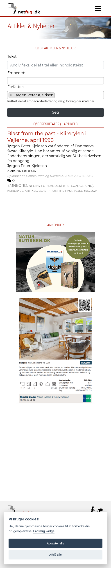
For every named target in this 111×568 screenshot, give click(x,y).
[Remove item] (11, 95)
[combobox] (55, 80)
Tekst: (12, 56)
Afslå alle (55, 554)
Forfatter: (15, 87)
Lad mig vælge (43, 531)
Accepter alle (55, 543)
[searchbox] (10, 81)
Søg (55, 112)
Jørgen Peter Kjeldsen (27, 166)
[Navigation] (98, 8)
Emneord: (16, 73)
